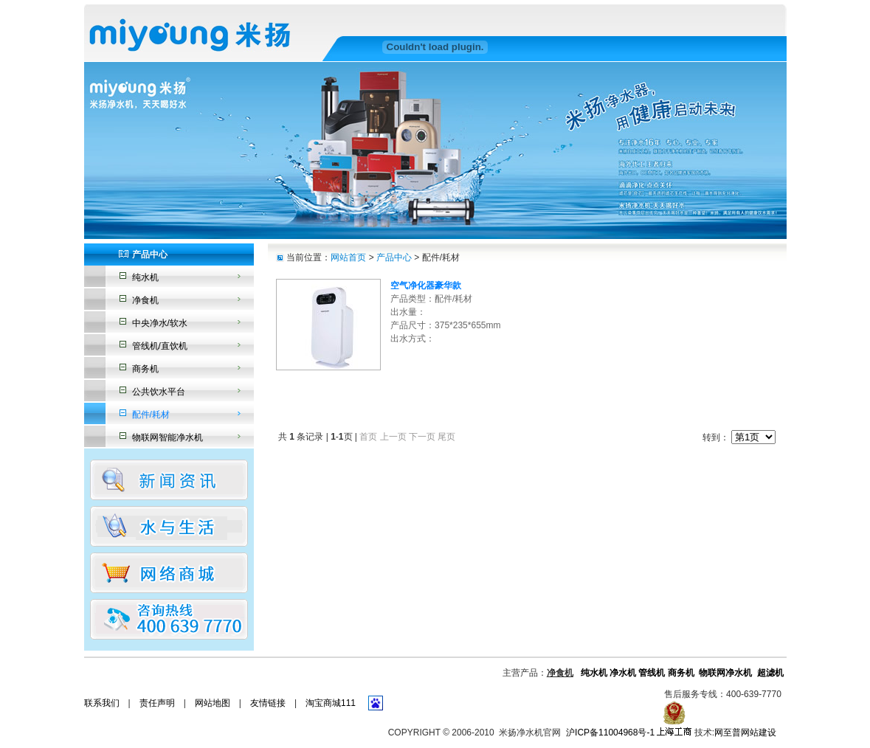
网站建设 (758, 732)
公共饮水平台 (158, 392)
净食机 (145, 300)
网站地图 (212, 703)
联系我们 (102, 703)
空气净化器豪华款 (425, 285)
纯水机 (145, 277)
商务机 (145, 369)
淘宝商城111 (330, 703)
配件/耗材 (151, 414)
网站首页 (348, 257)
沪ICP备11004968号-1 (610, 732)
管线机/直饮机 (159, 346)
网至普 (727, 732)
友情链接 (268, 703)
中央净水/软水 (159, 323)
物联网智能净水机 (167, 437)
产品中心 (394, 257)
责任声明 (157, 703)
